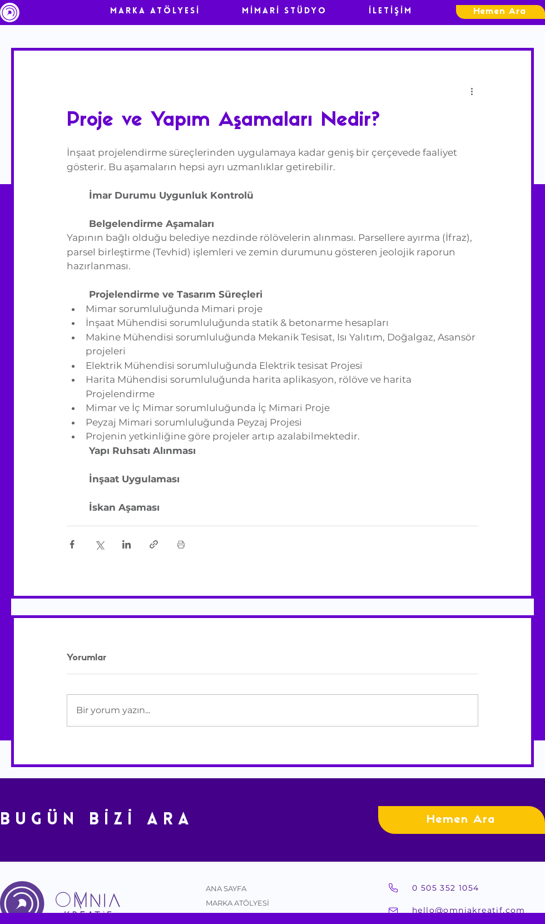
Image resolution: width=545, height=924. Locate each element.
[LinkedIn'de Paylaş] (126, 544)
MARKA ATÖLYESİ (237, 902)
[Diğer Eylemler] (471, 90)
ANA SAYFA (226, 888)
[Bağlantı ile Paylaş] (153, 544)
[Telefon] (393, 888)
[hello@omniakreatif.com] (478, 910)
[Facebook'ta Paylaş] (72, 544)
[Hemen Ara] (500, 12)
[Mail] (393, 911)
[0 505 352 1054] (478, 888)
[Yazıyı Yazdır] (181, 544)
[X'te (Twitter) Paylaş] (99, 544)
